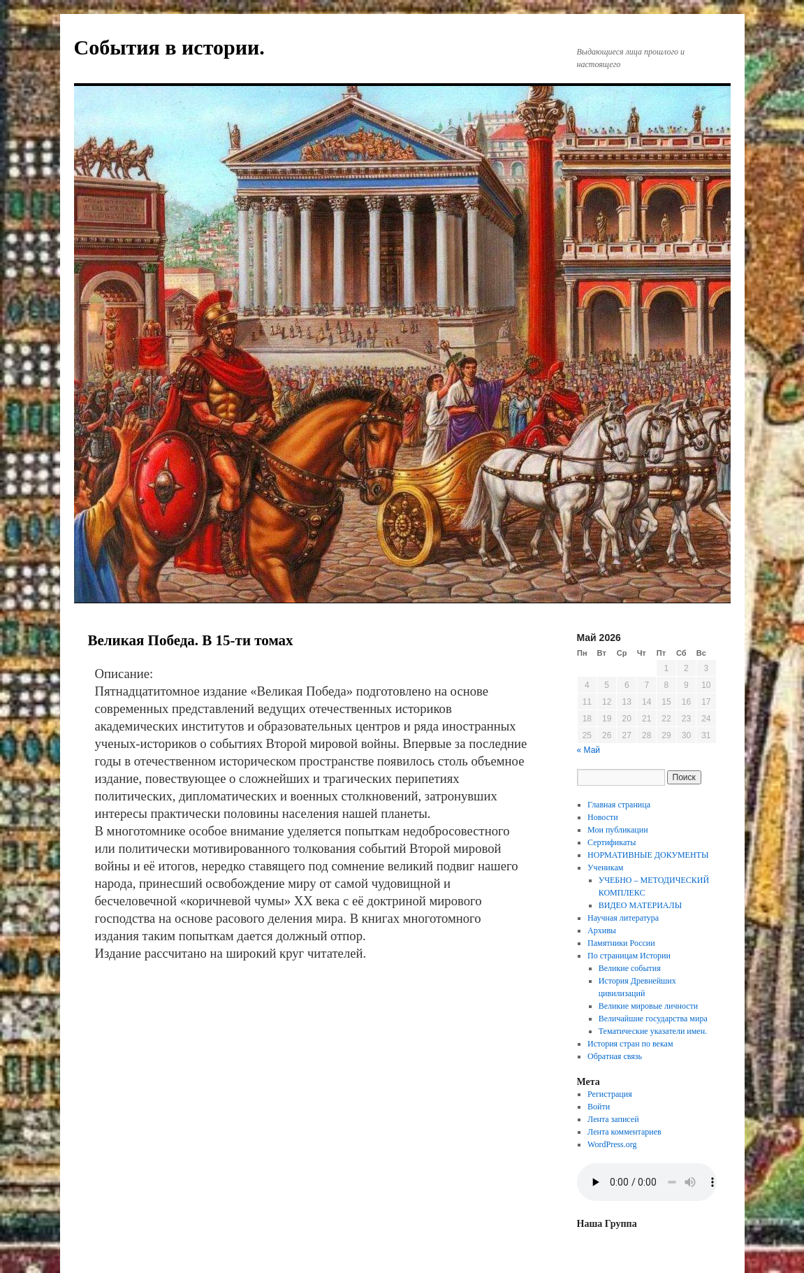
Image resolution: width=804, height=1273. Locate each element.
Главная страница (618, 805)
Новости (602, 817)
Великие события (630, 968)
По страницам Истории (629, 956)
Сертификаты (611, 842)
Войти (598, 1107)
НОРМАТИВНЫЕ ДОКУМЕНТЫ (647, 855)
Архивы (601, 930)
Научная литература (623, 918)
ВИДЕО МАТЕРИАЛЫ (640, 905)
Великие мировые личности (649, 1006)
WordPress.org (611, 1144)
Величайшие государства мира (653, 1018)
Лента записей (613, 1119)
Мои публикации (617, 830)
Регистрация (609, 1094)
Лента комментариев (624, 1132)
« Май (589, 750)
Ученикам (605, 867)
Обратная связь (614, 1056)
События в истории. (169, 47)
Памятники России (621, 943)
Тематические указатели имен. (653, 1031)
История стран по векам (630, 1044)
